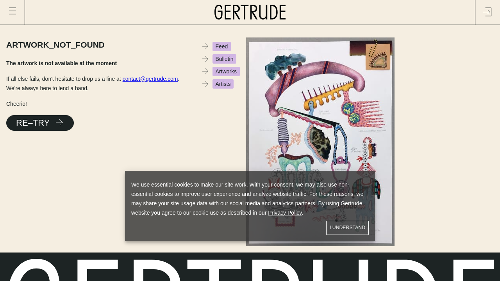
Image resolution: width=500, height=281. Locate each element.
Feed (222, 46)
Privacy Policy (285, 213)
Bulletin (225, 59)
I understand (347, 227)
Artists (223, 84)
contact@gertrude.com (150, 79)
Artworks (226, 71)
